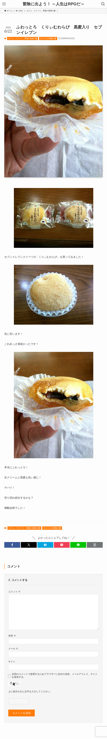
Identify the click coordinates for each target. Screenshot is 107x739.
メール (13, 648)
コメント (14, 591)
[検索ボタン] (103, 4)
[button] (12, 545)
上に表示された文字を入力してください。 (30, 691)
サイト (11, 661)
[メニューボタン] (4, 4)
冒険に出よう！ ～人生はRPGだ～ (53, 4)
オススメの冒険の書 (48, 38)
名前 (12, 635)
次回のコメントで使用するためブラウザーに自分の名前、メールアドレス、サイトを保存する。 (54, 675)
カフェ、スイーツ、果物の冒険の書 (22, 38)
